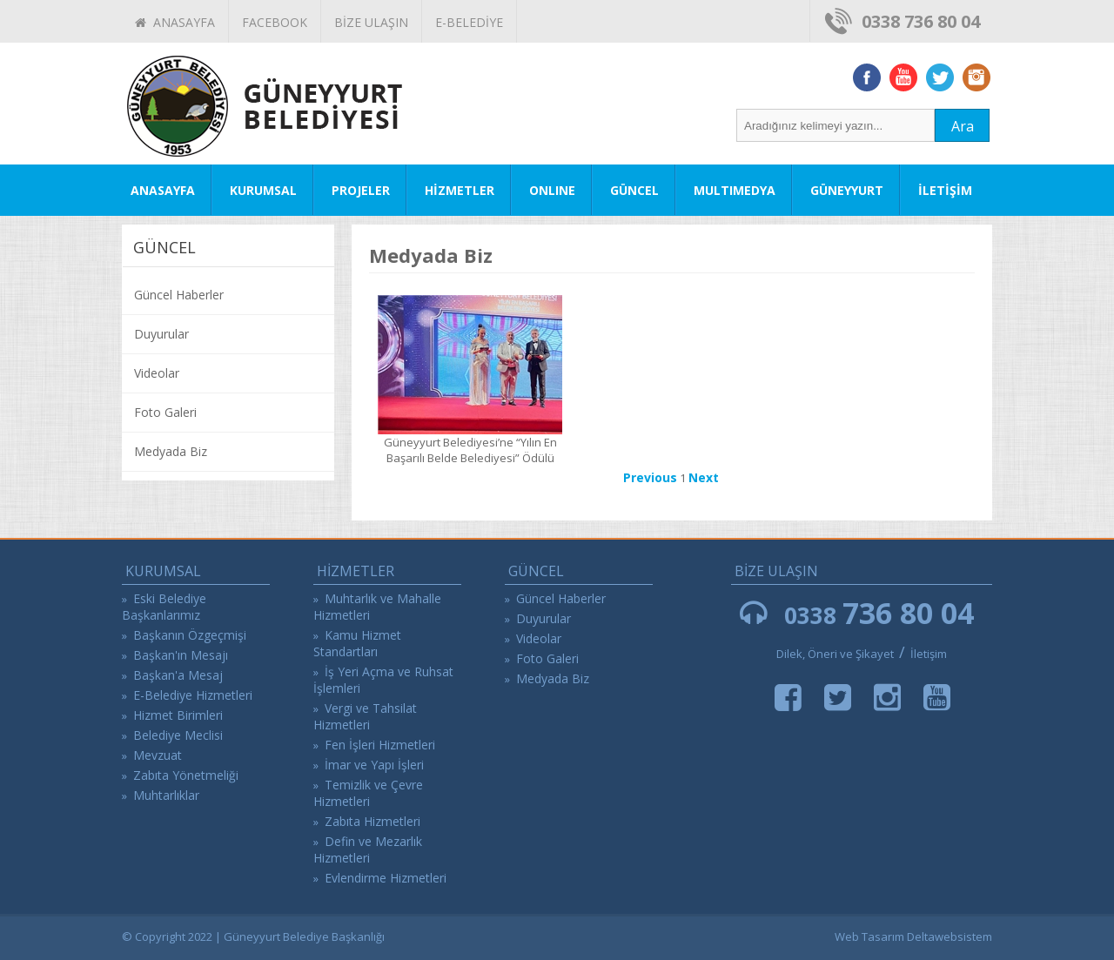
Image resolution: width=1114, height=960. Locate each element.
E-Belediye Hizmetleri (192, 695)
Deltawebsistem (949, 936)
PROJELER (361, 190)
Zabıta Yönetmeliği (185, 775)
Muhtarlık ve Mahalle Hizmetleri (377, 606)
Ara (962, 126)
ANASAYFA (175, 22)
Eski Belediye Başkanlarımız (164, 606)
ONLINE (552, 190)
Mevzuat (157, 755)
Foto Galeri (165, 412)
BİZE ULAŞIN (371, 22)
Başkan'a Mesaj (178, 675)
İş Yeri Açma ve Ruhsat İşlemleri (383, 679)
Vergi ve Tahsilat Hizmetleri (365, 716)
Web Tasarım (869, 936)
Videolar (156, 373)
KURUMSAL (263, 190)
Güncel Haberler (179, 294)
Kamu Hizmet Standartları (357, 643)
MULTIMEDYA (734, 190)
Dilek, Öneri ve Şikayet (835, 653)
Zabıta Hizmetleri (372, 821)
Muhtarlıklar (166, 795)
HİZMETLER (459, 190)
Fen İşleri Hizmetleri (380, 744)
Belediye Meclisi (178, 735)
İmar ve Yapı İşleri (374, 764)
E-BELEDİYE (469, 22)
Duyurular (161, 334)
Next (703, 477)
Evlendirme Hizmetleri (385, 877)
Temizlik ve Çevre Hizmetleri (368, 792)
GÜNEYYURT (846, 190)
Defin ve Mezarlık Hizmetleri (367, 849)
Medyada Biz (170, 451)
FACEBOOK (274, 22)
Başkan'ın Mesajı (180, 655)
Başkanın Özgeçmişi (189, 635)
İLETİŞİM (945, 190)
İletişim (928, 653)
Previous (650, 477)
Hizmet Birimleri (178, 715)
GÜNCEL (634, 190)
